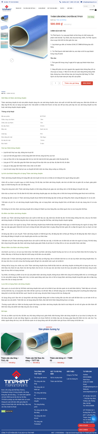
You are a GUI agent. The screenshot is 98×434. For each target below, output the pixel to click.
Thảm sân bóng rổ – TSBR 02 (61, 359)
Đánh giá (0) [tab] (11, 93)
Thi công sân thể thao (29, 8)
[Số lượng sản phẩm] (55, 83)
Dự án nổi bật (41, 8)
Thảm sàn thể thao (61, 20)
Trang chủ (18, 8)
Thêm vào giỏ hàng (72, 83)
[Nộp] (94, 6)
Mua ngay (87, 83)
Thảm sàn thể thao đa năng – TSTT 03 (34, 359)
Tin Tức (62, 8)
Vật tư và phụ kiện (52, 8)
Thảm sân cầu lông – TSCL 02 (10, 359)
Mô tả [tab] (3, 93)
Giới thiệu (70, 8)
